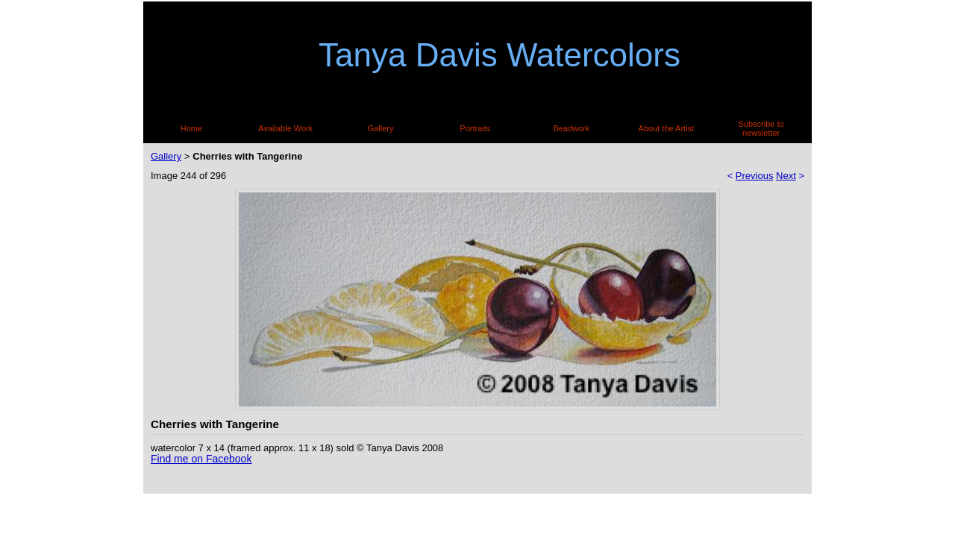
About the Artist (667, 128)
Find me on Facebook (201, 459)
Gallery (381, 128)
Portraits (475, 128)
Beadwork (571, 128)
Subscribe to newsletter (761, 128)
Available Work (285, 128)
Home (191, 128)
